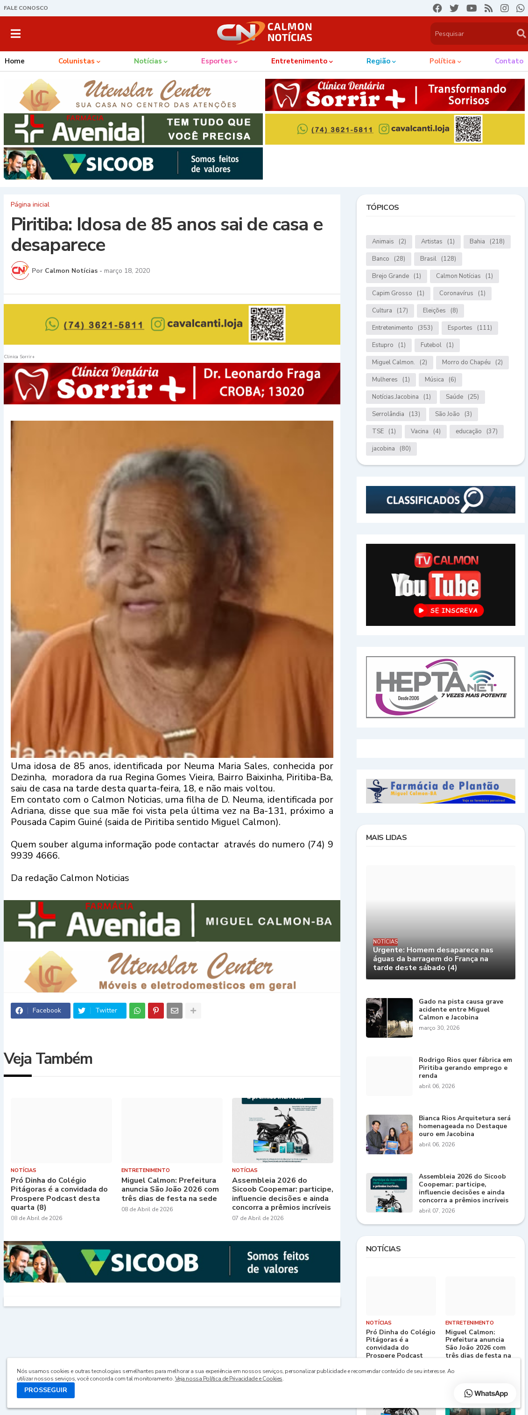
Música (440, 380)
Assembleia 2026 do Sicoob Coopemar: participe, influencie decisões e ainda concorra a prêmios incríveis (282, 1194)
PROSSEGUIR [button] (45, 1390)
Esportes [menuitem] (216, 61)
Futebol (437, 345)
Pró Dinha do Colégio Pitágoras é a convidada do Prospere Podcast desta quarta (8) (59, 1194)
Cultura (390, 311)
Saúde (462, 397)
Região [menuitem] (378, 61)
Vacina (426, 431)
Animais (389, 242)
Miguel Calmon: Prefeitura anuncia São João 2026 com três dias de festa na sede (170, 1189)
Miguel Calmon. (399, 362)
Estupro (389, 345)
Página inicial (30, 204)
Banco (388, 259)
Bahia (487, 242)
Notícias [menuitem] (148, 61)
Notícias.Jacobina (401, 397)
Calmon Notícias (464, 276)
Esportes (470, 328)
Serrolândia (396, 414)
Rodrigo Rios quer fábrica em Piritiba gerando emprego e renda (465, 1068)
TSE (384, 431)
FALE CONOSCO (26, 8)
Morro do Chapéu (472, 362)
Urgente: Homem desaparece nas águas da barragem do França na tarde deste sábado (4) (433, 959)
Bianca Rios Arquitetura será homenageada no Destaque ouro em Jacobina (465, 1126)
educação (477, 431)
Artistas (438, 242)
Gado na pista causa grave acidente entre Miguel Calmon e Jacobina (461, 1009)
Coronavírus (462, 293)
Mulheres (391, 380)
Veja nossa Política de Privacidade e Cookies (228, 1378)
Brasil (438, 259)
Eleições (440, 311)
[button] (16, 34)
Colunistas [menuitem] (76, 61)
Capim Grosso (398, 293)
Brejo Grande (396, 276)
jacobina (391, 449)
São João (453, 414)
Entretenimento (402, 328)
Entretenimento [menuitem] (299, 61)
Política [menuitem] (442, 61)
